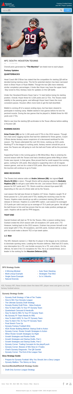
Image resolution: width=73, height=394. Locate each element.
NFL (11, 384)
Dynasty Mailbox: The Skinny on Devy (20, 362)
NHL (21, 384)
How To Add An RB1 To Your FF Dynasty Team (24, 313)
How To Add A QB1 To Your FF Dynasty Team (23, 308)
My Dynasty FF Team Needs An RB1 (20, 316)
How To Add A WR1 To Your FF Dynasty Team (24, 318)
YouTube (70, 383)
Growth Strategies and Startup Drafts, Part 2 (23, 342)
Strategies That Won (47, 274)
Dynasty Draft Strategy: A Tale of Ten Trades (23, 297)
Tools (7, 384)
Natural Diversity (12, 279)
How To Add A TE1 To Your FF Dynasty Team (23, 321)
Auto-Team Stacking (47, 271)
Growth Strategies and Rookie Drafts (20, 336)
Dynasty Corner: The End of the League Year (23, 352)
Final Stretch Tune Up (14, 323)
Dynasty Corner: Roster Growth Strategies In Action (26, 331)
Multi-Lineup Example (14, 274)
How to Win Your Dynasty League (18, 300)
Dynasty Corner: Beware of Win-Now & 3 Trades (25, 347)
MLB (14, 384)
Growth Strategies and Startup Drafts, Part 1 (23, 339)
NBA (18, 384)
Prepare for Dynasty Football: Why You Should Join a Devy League (32, 360)
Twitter (67, 383)
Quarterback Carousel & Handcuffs (19, 310)
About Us (36, 384)
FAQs (30, 384)
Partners (26, 384)
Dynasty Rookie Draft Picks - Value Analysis (23, 305)
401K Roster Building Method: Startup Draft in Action (26, 329)
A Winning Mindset (12, 271)
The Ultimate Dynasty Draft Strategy (20, 303)
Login (68, 10)
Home (3, 384)
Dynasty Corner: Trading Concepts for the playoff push (27, 344)
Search (61, 10)
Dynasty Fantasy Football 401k (17, 326)
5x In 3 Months (45, 276)
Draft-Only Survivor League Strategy (20, 370)
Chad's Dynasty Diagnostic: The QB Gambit (23, 350)
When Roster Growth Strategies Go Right (22, 334)
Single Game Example (14, 276)
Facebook (63, 383)
